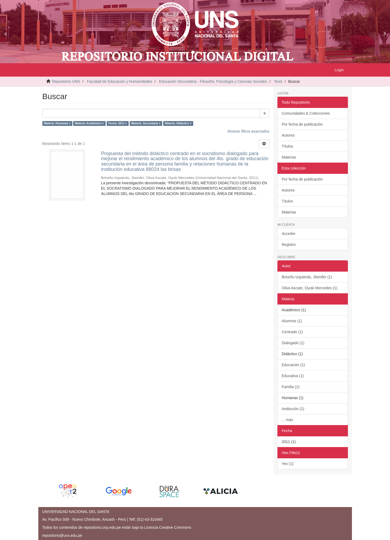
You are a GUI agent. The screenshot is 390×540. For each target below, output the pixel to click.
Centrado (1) (292, 332)
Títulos (287, 146)
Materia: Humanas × (57, 123)
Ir (264, 113)
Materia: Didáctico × (178, 123)
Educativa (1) (293, 376)
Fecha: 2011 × (117, 123)
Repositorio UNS (66, 81)
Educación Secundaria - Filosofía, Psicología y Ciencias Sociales (213, 81)
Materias (289, 157)
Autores (288, 135)
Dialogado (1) (293, 343)
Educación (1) (293, 365)
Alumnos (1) (292, 321)
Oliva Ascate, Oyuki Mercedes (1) (309, 288)
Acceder (288, 233)
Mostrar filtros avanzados (248, 131)
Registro (289, 244)
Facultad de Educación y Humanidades (119, 81)
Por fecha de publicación (302, 124)
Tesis (278, 81)
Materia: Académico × (89, 123)
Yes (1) (288, 464)
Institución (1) (293, 409)
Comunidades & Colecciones (306, 113)
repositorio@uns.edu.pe (62, 535)
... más (287, 420)
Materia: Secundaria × (146, 123)
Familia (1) (290, 387)
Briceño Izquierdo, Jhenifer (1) (307, 277)
